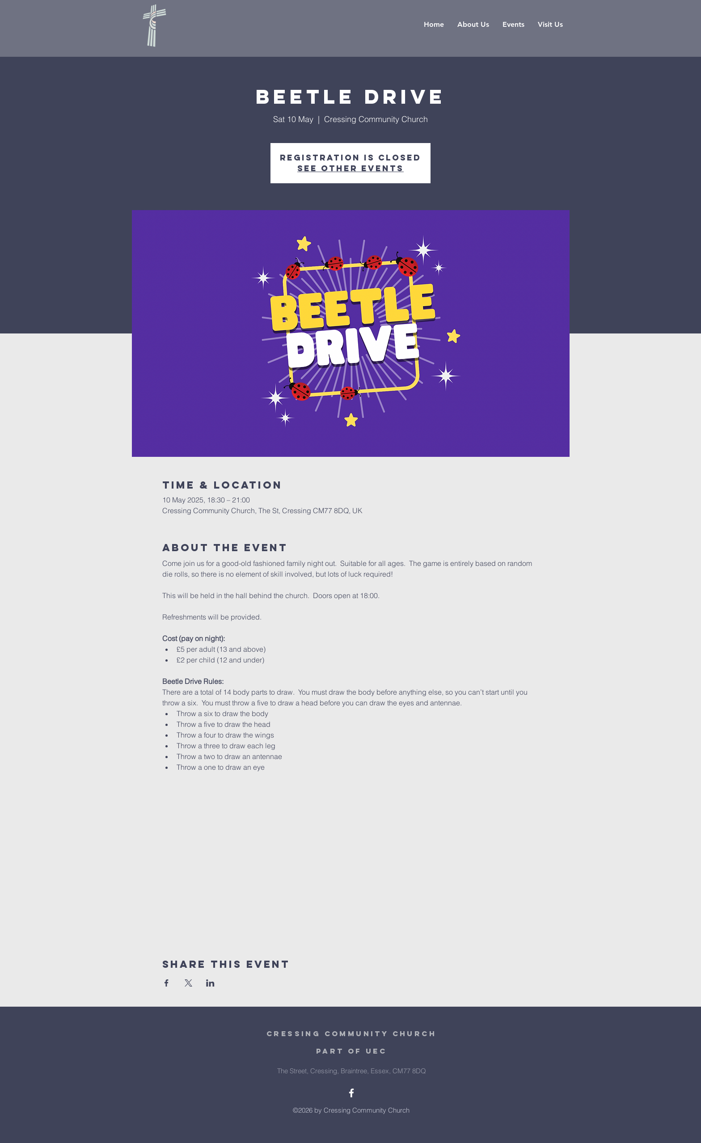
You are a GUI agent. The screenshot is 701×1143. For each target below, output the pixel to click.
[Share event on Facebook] (166, 983)
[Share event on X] (188, 983)
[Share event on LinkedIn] (210, 983)
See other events (350, 168)
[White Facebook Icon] (351, 1093)
